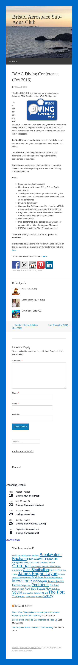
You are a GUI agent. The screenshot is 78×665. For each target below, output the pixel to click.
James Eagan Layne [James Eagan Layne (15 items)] (37, 573)
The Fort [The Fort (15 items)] (56, 592)
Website (16, 414)
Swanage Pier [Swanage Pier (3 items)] (28, 593)
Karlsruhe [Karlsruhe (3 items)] (61, 574)
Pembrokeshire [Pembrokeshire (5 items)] (55, 581)
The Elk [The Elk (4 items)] (44, 593)
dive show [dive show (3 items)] (42, 567)
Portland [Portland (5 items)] (54, 585)
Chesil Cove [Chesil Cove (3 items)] (33, 562)
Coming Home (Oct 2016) (33, 300)
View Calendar (13, 539)
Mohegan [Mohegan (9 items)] (40, 581)
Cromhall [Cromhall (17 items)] (21, 565)
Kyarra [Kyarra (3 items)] (28, 578)
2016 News (31, 271)
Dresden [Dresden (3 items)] (49, 567)
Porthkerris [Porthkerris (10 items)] (40, 585)
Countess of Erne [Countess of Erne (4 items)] (46, 562)
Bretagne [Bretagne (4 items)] (16, 562)
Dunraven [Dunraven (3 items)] (57, 567)
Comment (17, 360)
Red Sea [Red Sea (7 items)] (30, 588)
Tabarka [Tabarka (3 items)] (37, 593)
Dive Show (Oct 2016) (32, 311)
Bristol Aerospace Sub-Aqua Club (37, 19)
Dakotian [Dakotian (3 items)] (34, 567)
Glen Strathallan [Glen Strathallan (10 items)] (36, 570)
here (14, 250)
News (39, 271)
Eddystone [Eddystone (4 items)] (17, 570)
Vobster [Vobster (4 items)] (39, 596)
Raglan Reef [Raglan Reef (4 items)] (18, 589)
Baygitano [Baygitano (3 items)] (35, 555)
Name (15, 393)
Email (15, 404)
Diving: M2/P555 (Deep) (28, 495)
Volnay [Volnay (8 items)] (48, 596)
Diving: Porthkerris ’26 (27, 533)
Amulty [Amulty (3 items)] (14, 555)
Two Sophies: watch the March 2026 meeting (32, 627)
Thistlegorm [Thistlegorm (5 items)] (18, 596)
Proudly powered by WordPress (26, 647)
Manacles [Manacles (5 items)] (49, 577)
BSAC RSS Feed (23, 606)
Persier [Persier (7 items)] (17, 585)
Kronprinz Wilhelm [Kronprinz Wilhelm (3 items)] (19, 578)
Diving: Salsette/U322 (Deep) (31, 523)
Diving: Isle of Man (25, 514)
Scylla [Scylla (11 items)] (17, 592)
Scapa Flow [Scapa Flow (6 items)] (44, 588)
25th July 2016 (21, 87)
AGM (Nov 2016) (29, 289)
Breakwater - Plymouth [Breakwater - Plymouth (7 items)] (42, 559)
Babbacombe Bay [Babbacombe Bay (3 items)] (24, 555)
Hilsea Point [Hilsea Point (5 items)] (56, 570)
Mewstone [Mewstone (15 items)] (22, 580)
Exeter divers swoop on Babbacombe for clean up (34, 620)
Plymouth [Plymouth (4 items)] (26, 585)
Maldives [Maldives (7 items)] (38, 577)
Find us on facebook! (22, 451)
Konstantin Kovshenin (22, 651)
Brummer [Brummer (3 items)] (24, 562)
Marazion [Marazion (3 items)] (59, 578)
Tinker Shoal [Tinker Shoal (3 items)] (30, 596)
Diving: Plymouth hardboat (30, 505)
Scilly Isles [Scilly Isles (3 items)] (56, 589)
